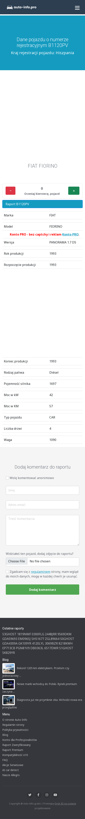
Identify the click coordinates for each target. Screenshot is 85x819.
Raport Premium (12, 750)
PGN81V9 (23, 648)
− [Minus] (10, 191)
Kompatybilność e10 (15, 755)
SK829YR (8, 653)
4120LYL (38, 643)
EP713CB (8, 648)
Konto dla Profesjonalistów (19, 740)
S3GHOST (9, 634)
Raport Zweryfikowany (16, 745)
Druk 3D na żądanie (65, 803)
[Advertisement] (42, 118)
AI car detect (10, 770)
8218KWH (66, 643)
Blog (5, 735)
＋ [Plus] (73, 191)
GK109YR (24, 643)
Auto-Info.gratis (32, 803)
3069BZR (51, 643)
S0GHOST (67, 639)
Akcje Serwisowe (12, 765)
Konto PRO (70, 234)
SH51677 (37, 639)
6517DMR (51, 648)
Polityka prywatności (15, 730)
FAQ (5, 760)
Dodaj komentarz (42, 590)
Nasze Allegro (11, 775)
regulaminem (40, 572)
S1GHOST (66, 648)
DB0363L (37, 648)
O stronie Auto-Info (14, 720)
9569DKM (64, 634)
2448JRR (51, 634)
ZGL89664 (52, 639)
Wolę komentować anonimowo (32, 478)
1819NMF (24, 634)
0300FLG (38, 634)
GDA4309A (10, 643)
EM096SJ (24, 639)
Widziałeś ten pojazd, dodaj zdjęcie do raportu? (39, 554)
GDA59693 (9, 639)
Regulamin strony (13, 725)
